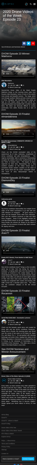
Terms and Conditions (8, 443)
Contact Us (4, 453)
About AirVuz (11, 440)
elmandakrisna (12, 145)
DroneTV (4, 417)
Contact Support (28, 459)
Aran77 (10, 260)
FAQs (3, 440)
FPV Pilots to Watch (7, 433)
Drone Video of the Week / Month (11, 430)
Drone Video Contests (14, 379)
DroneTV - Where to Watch (9, 420)
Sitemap (4, 449)
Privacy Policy (5, 446)
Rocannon (11, 320)
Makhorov (11, 83)
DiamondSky (12, 202)
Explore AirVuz (5, 436)
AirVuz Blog (5, 414)
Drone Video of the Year (8, 427)
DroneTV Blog (5, 423)
